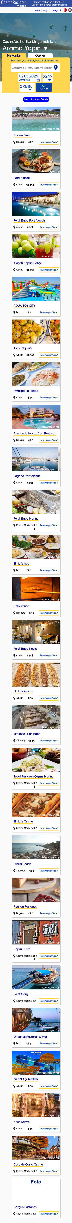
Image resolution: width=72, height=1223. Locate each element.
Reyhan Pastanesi (25, 906)
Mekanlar (14, 55)
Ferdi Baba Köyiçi (25, 649)
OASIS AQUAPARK (26, 1079)
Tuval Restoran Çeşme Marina (33, 776)
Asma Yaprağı (23, 348)
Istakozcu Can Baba (27, 734)
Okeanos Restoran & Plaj (30, 1037)
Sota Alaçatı (22, 178)
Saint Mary (21, 994)
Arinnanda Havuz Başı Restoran (35, 433)
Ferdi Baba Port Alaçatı (29, 220)
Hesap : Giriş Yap (43, 10)
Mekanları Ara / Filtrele (36, 99)
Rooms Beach (23, 135)
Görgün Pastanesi (25, 1207)
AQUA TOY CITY (24, 306)
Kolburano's (21, 606)
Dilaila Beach (22, 864)
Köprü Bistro (22, 949)
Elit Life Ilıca (21, 563)
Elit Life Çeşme (23, 821)
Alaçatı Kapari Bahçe (28, 263)
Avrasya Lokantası (26, 391)
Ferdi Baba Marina (26, 518)
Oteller (40, 55)
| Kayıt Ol (56, 10)
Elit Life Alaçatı (23, 691)
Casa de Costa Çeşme (28, 1164)
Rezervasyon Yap (49, 142)
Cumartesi (24, 79)
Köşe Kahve (21, 1122)
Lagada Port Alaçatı (27, 476)
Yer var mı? (44, 87)
